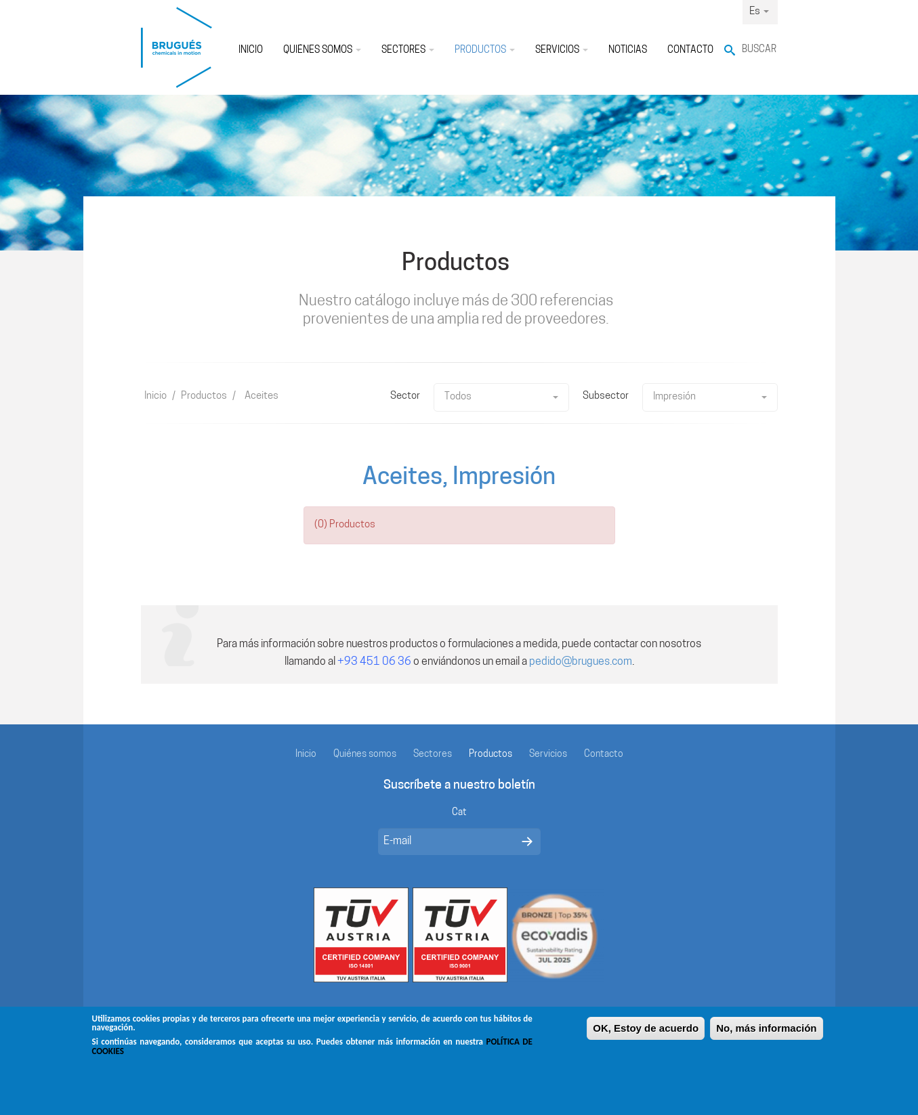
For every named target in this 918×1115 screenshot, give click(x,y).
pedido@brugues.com (580, 662)
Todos (501, 397)
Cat (459, 813)
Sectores (407, 50)
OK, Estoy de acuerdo (645, 1032)
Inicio (250, 50)
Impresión (710, 397)
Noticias (627, 50)
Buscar (759, 50)
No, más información (766, 1032)
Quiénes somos (322, 50)
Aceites (261, 396)
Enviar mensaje (527, 841)
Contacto (690, 50)
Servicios (561, 50)
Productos (485, 50)
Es (759, 12)
